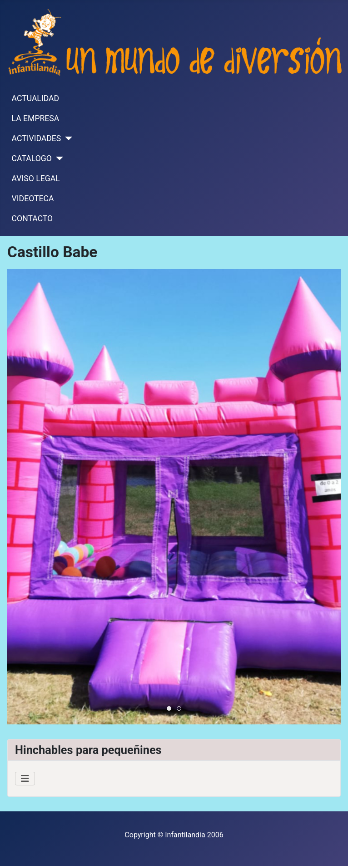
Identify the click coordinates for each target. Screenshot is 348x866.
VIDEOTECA (33, 198)
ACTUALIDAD (35, 98)
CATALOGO (32, 158)
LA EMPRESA (36, 118)
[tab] (169, 708)
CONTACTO (32, 218)
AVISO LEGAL (36, 178)
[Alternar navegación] (25, 778)
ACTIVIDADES (36, 138)
